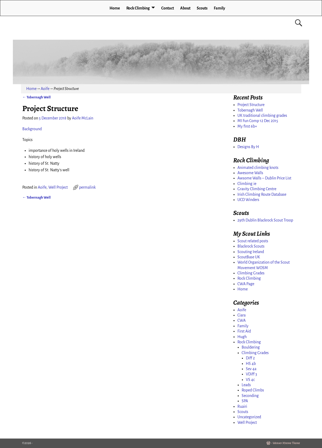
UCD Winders (248, 200)
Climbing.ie (246, 184)
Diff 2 (250, 358)
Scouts (202, 8)
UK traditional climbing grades (262, 115)
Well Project (58, 187)
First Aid (244, 331)
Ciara (241, 315)
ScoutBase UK (248, 257)
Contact (167, 8)
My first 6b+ (247, 126)
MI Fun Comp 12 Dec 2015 (257, 121)
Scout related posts (252, 241)
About (185, 8)
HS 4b (251, 363)
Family (219, 8)
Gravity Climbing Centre (256, 189)
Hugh (242, 337)
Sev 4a (251, 369)
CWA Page (245, 284)
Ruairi (242, 406)
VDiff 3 (251, 374)
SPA (245, 401)
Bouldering (251, 347)
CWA (241, 320)
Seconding (250, 396)
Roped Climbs (253, 390)
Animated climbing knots (257, 167)
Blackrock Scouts (250, 246)
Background (32, 129)
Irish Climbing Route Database (261, 194)
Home (115, 8)
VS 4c (250, 379)
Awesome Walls (250, 173)
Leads (246, 385)
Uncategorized (249, 417)
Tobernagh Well (36, 97)
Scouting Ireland (250, 252)
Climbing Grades (250, 273)
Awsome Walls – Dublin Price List (264, 178)
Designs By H (248, 147)
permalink (87, 187)
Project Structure (250, 105)
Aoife (45, 89)
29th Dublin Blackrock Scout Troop (265, 220)
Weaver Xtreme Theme (286, 443)
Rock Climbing (138, 8)
